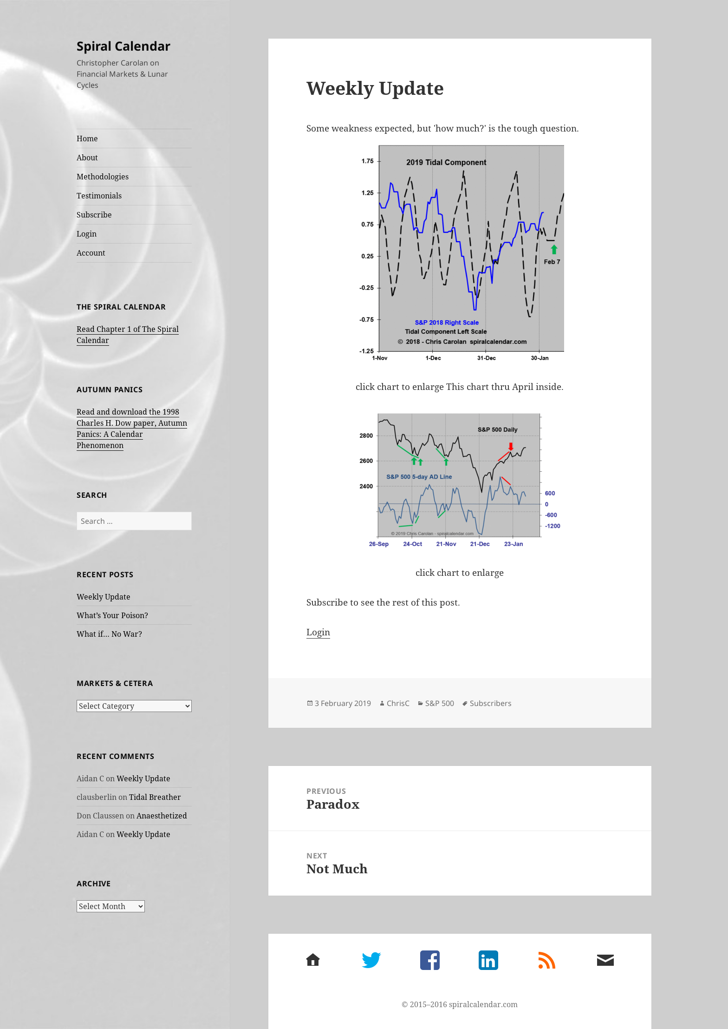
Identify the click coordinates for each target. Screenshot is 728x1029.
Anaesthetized (161, 816)
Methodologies (103, 177)
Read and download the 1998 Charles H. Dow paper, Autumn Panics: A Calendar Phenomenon (132, 428)
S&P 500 (439, 703)
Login (87, 234)
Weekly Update (103, 597)
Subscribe (94, 215)
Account (91, 253)
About (87, 157)
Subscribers (491, 703)
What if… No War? (109, 634)
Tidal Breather (155, 797)
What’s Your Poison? (112, 615)
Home (87, 138)
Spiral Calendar (123, 45)
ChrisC (398, 703)
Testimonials (99, 196)
